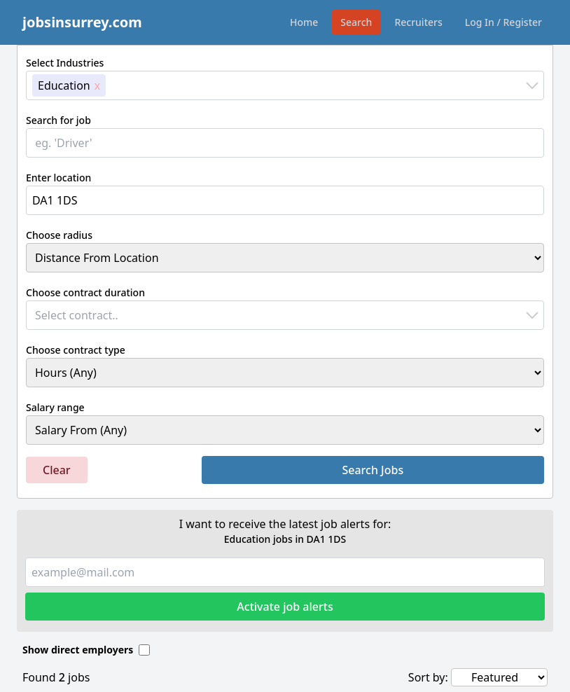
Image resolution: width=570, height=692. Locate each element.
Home (304, 22)
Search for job (58, 120)
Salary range (55, 407)
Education (64, 85)
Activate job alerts (285, 606)
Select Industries (65, 62)
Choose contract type (75, 350)
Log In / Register (503, 22)
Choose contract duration (85, 292)
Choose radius (59, 235)
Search (356, 22)
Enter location (58, 177)
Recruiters (418, 22)
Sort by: (428, 677)
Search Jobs (372, 470)
